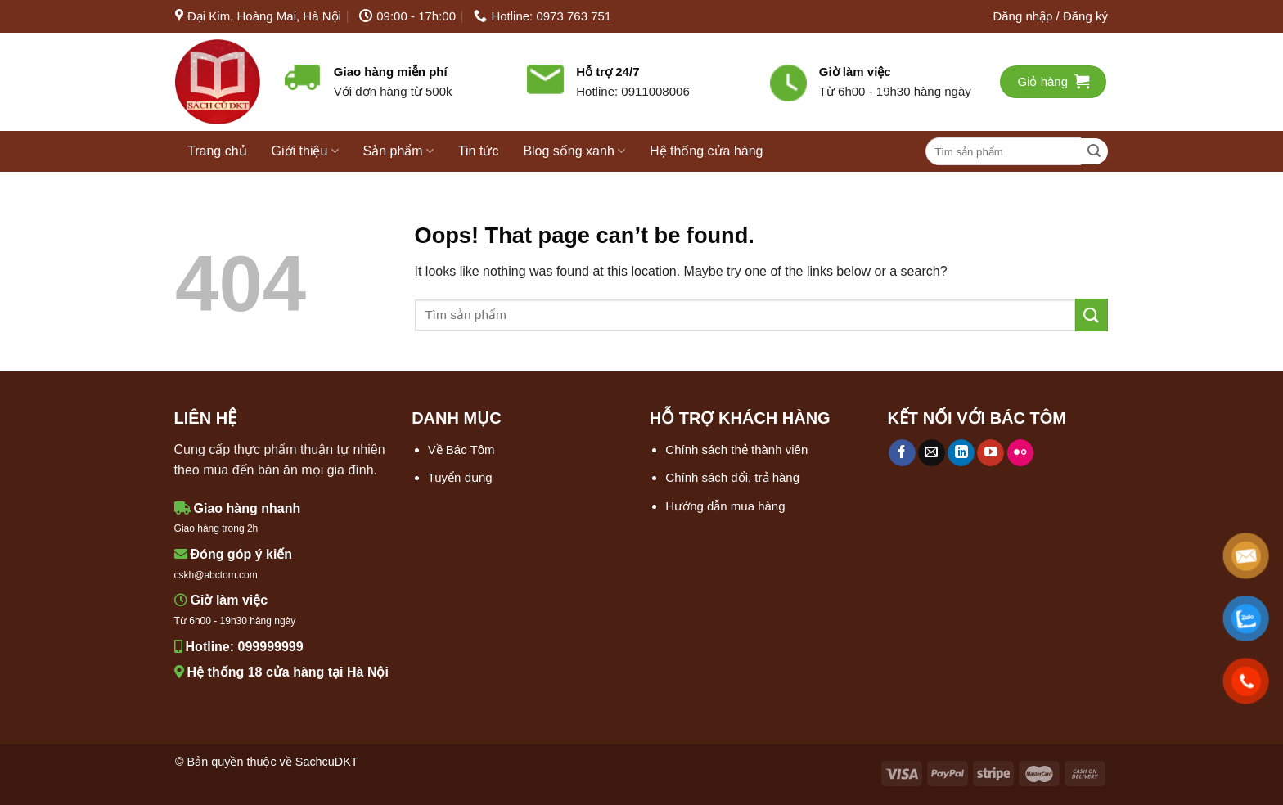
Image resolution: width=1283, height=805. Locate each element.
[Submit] (1094, 151)
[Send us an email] (931, 453)
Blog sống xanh (574, 151)
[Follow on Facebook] (902, 453)
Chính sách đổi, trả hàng (732, 477)
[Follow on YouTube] (990, 453)
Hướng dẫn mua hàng (725, 506)
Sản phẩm (398, 151)
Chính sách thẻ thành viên (736, 449)
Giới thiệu (305, 151)
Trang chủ (217, 151)
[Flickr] (1020, 453)
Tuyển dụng (460, 477)
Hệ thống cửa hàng (706, 151)
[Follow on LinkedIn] (961, 453)
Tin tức (478, 151)
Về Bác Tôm (461, 449)
